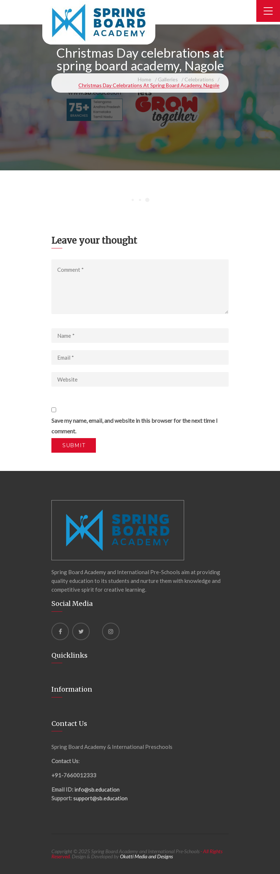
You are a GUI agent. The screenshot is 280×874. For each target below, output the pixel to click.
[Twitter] (81, 631)
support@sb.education (100, 798)
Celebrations (199, 79)
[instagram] (111, 631)
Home (144, 79)
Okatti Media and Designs (146, 856)
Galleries (168, 79)
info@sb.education (97, 789)
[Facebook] (60, 631)
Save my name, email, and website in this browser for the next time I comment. (134, 425)
